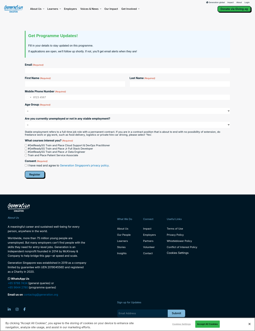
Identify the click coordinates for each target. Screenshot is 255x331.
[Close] (249, 324)
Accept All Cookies (207, 324)
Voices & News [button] (90, 8)
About (239, 2)
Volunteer (149, 247)
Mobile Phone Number (45, 91)
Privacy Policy (175, 234)
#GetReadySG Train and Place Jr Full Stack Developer (60, 148)
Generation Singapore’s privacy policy (84, 165)
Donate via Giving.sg (234, 9)
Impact (230, 2)
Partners (148, 241)
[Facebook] (24, 309)
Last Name (142, 78)
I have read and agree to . (69, 165)
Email (34, 64)
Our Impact (111, 8)
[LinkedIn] (9, 309)
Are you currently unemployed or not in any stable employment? (67, 118)
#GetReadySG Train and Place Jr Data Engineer (56, 151)
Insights (121, 253)
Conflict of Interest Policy (182, 247)
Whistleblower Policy (179, 241)
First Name (38, 78)
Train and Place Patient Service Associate (53, 155)
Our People (124, 234)
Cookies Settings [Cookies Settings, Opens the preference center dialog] (181, 324)
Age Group (37, 104)
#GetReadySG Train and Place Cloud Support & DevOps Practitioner (69, 145)
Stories (121, 247)
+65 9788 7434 (18, 283)
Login (247, 2)
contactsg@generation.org (41, 294)
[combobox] (28, 97)
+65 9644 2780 (18, 287)
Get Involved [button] (130, 8)
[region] (127, 324)
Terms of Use (175, 228)
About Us (37, 8)
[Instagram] (17, 309)
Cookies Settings (177, 253)
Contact (148, 253)
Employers (70, 8)
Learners (54, 8)
